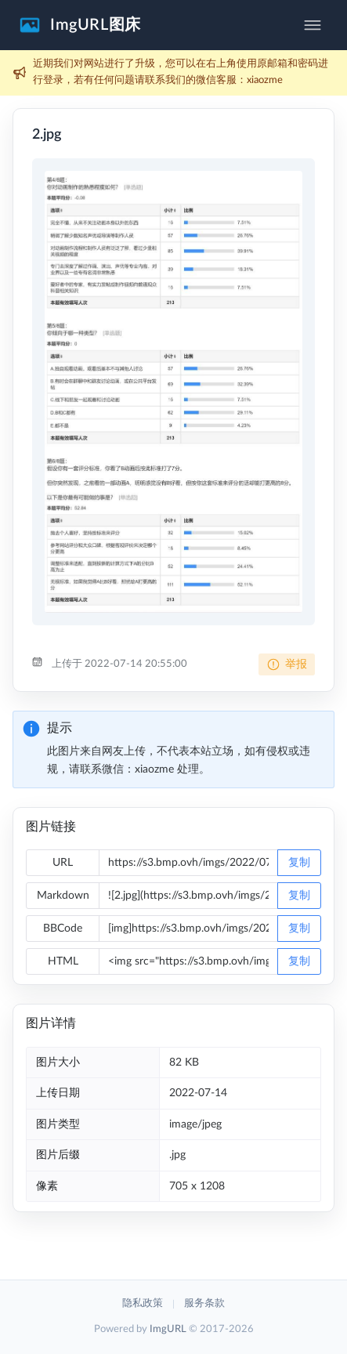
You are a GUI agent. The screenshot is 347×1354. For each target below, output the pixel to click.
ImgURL (168, 1329)
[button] (80, 25)
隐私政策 (142, 1303)
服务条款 (204, 1303)
